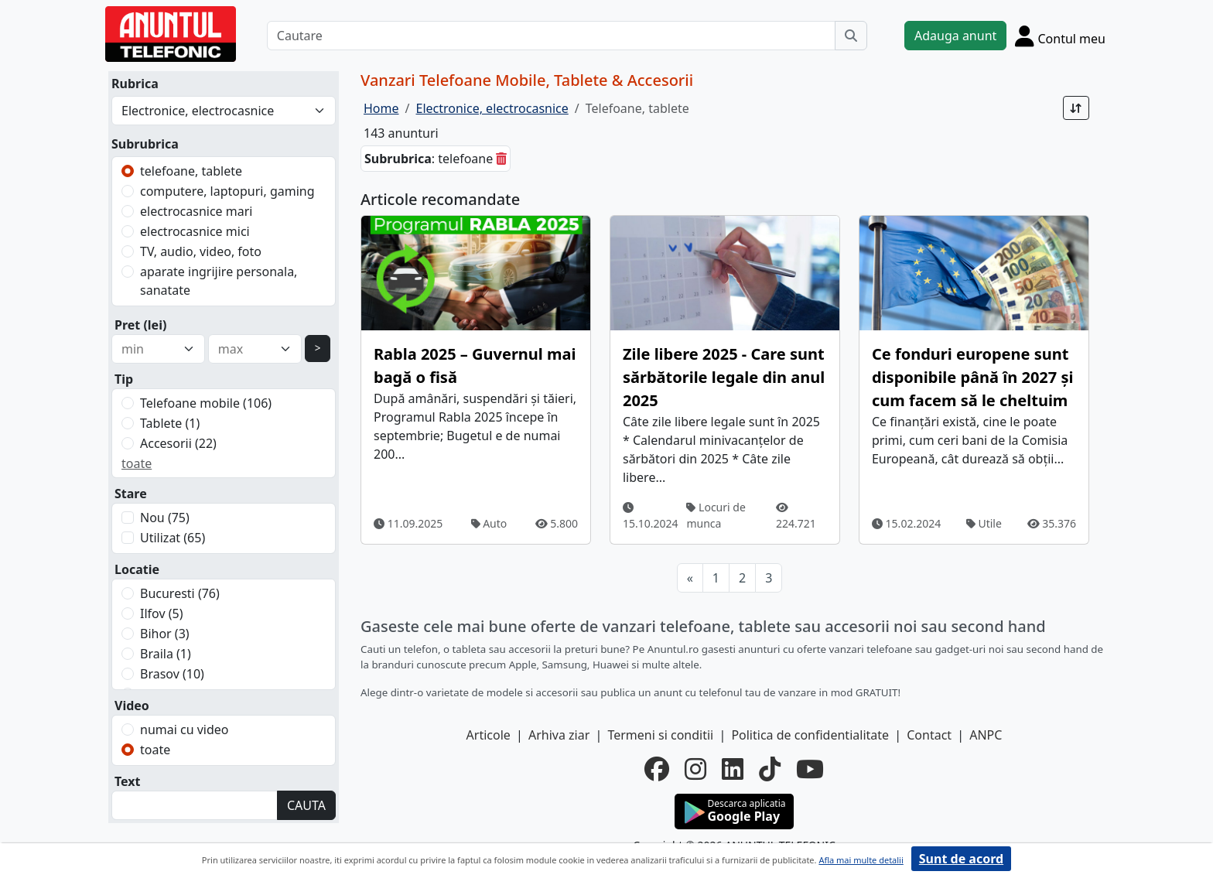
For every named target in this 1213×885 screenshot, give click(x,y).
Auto (489, 523)
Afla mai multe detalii (860, 860)
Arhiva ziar (558, 734)
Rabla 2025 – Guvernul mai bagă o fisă (475, 365)
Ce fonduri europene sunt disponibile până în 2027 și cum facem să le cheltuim (972, 377)
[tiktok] (770, 769)
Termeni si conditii (660, 734)
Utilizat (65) (172, 537)
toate (136, 463)
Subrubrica (145, 143)
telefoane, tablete (191, 170)
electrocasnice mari (196, 211)
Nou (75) (165, 517)
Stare (130, 493)
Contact (929, 734)
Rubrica (135, 83)
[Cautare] (551, 35)
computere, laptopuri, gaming (227, 191)
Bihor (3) (165, 633)
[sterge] (501, 158)
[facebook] (656, 769)
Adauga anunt (955, 35)
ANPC (985, 734)
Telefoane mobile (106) (206, 403)
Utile (984, 523)
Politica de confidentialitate (810, 734)
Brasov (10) (172, 673)
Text (127, 781)
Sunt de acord (961, 858)
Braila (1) (165, 653)
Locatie (136, 569)
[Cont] (1060, 36)
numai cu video (184, 729)
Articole (488, 734)
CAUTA (306, 805)
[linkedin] (732, 769)
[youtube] (810, 769)
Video (131, 705)
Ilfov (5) (161, 613)
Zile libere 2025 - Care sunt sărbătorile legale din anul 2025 (724, 377)
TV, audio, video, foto (200, 251)
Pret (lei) (140, 324)
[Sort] (1076, 108)
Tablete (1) (170, 423)
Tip (123, 379)
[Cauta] (851, 35)
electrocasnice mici (195, 231)
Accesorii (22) (178, 443)
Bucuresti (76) (180, 593)
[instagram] (695, 769)
